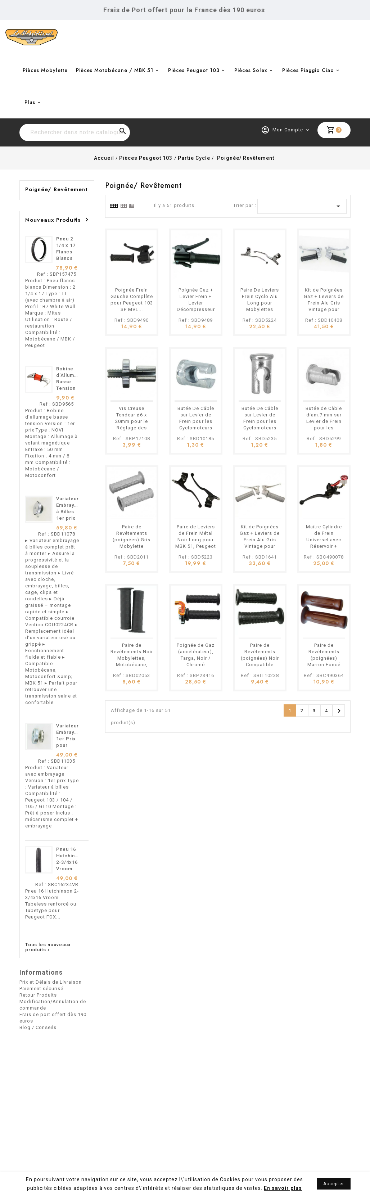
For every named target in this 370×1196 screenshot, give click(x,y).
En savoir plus (283, 1188)
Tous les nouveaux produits (48, 947)
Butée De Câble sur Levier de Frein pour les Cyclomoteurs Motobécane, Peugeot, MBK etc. (195, 428)
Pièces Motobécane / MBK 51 (114, 70)
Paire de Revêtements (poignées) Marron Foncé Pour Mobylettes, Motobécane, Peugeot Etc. (323, 664)
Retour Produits (38, 995)
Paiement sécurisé (41, 988)
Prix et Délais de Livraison (50, 982)
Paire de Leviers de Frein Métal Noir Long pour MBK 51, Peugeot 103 (195, 539)
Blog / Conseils (38, 1027)
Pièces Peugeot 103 (194, 70)
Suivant (339, 711)
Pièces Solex (250, 70)
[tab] (113, 205)
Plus (29, 102)
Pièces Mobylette (45, 70)
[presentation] (76, 219)
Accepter (333, 1183)
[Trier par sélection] (302, 206)
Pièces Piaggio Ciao (308, 70)
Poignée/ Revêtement (56, 189)
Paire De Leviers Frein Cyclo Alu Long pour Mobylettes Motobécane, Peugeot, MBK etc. (259, 309)
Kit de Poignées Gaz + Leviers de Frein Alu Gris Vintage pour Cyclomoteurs (260, 539)
